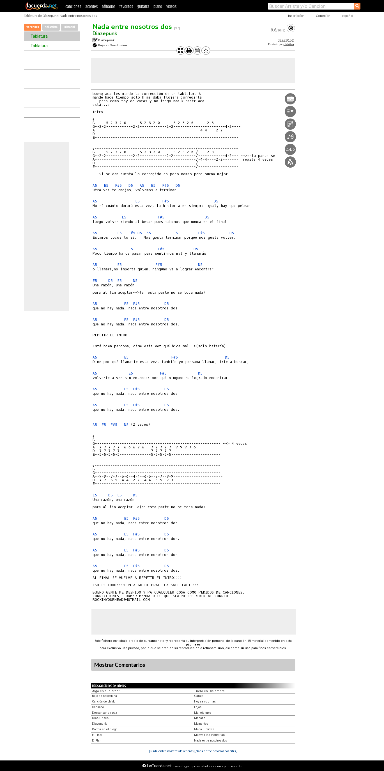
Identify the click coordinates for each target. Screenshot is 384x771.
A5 (95, 185)
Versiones (32, 27)
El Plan (96, 740)
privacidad (200, 766)
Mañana (199, 718)
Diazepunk (105, 33)
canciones (73, 6)
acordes (91, 6)
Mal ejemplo (202, 713)
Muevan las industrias (209, 735)
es (212, 766)
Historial (69, 27)
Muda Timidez (204, 729)
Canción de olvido (103, 701)
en (219, 766)
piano (157, 6)
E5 (106, 185)
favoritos (126, 6)
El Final (97, 735)
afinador (108, 6)
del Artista (51, 27)
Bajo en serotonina (104, 696)
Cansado (98, 707)
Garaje (198, 696)
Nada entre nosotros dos (132, 26)
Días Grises (100, 718)
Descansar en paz (104, 713)
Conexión (323, 15)
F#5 (118, 185)
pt (225, 766)
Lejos (197, 707)
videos (171, 6)
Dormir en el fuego (104, 729)
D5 (130, 185)
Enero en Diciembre (209, 691)
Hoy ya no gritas (205, 701)
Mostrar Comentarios (119, 665)
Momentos (201, 724)
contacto (235, 766)
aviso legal (182, 766)
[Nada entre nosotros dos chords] (172, 751)
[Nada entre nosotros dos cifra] (216, 751)
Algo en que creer (105, 691)
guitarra (143, 6)
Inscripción (296, 15)
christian (289, 44)
